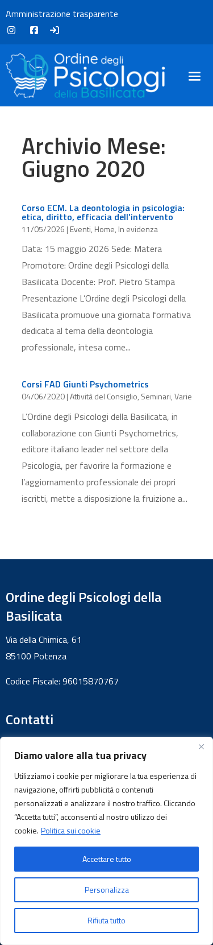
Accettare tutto (106, 859)
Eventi (80, 229)
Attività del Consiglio (103, 396)
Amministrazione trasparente (62, 13)
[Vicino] (201, 746)
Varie (183, 396)
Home (104, 229)
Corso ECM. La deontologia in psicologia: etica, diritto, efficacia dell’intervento (103, 212)
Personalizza (107, 890)
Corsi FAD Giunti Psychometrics (85, 384)
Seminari (156, 396)
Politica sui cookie (71, 830)
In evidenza (138, 229)
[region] (106, 841)
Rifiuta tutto (106, 920)
